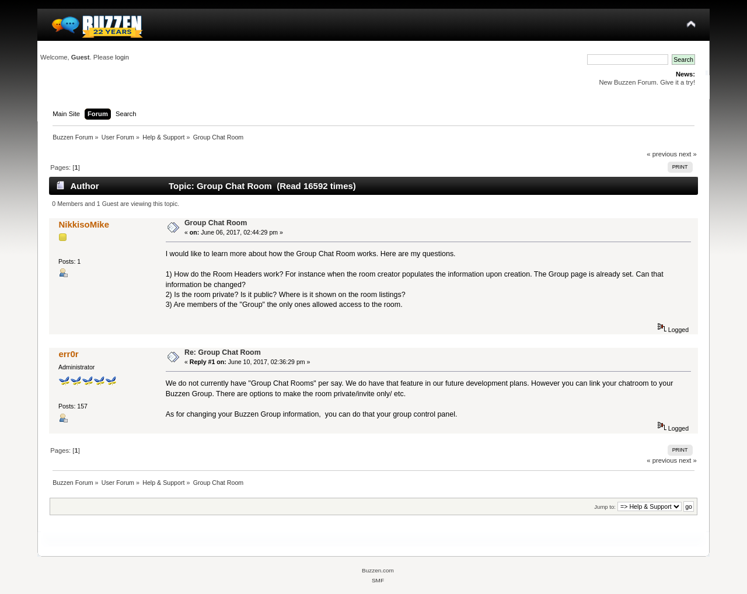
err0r (68, 354)
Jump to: (605, 507)
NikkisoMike (83, 224)
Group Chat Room (215, 223)
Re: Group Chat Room (222, 352)
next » (688, 154)
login (122, 57)
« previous (662, 154)
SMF (378, 580)
